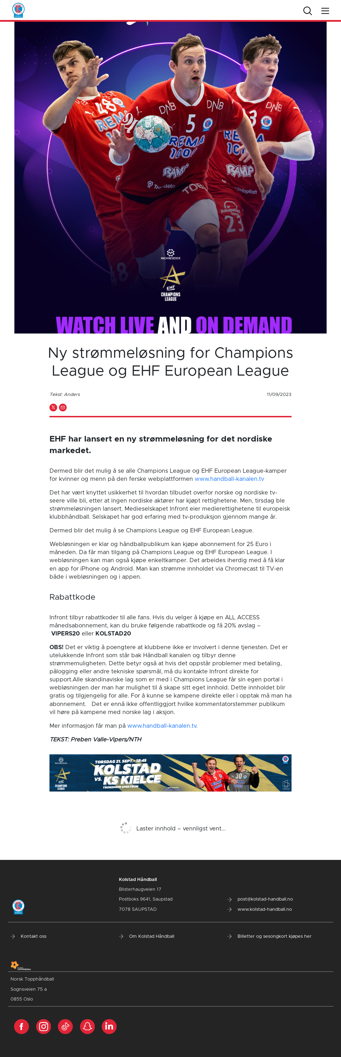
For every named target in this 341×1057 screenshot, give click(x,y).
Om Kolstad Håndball (146, 936)
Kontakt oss (28, 936)
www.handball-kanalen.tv (229, 479)
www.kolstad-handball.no (259, 909)
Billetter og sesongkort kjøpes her (269, 936)
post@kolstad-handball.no (260, 899)
